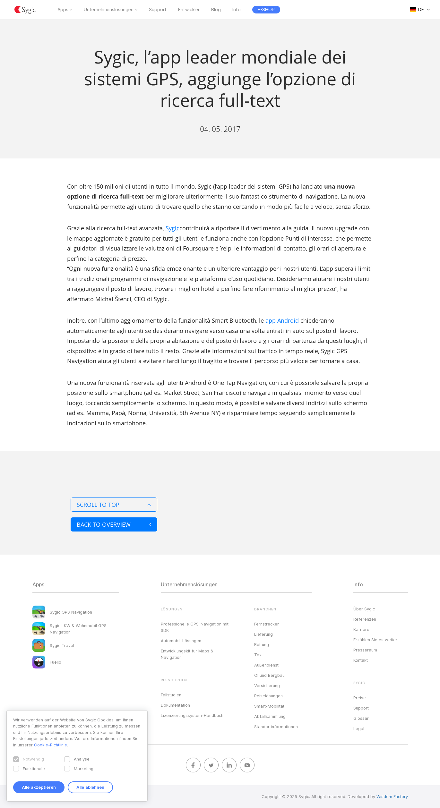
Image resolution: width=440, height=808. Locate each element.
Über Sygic (364, 608)
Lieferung (263, 634)
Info (236, 9)
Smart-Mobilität (269, 706)
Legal (358, 728)
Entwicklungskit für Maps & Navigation (187, 654)
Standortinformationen (276, 726)
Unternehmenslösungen (109, 9)
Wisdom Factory (392, 796)
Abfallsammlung (270, 716)
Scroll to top (114, 504)
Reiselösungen (268, 695)
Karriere (361, 629)
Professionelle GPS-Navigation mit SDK (195, 627)
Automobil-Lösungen (181, 640)
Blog (216, 9)
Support (158, 9)
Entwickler (189, 9)
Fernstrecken (267, 623)
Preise (359, 697)
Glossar (361, 718)
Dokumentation (175, 705)
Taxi (258, 654)
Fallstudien (171, 694)
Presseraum (365, 649)
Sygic (172, 228)
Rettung (261, 644)
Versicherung (267, 685)
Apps (62, 9)
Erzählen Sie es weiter (375, 639)
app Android (282, 320)
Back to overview (114, 524)
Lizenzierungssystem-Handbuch (192, 715)
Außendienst (266, 665)
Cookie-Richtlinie (50, 744)
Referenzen (364, 619)
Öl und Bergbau (269, 675)
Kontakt (360, 660)
